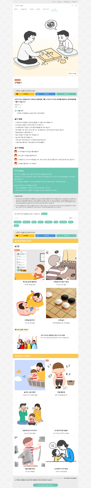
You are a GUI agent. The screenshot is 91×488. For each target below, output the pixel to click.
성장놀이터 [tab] (24, 9)
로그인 (54, 1)
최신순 (74, 218)
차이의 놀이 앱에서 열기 (45, 485)
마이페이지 (74, 1)
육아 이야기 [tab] (46, 9)
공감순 (70, 218)
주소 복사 (66, 94)
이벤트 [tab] (38, 9)
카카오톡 (22, 94)
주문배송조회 (66, 1)
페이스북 (43, 94)
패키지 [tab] (16, 9)
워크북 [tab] (32, 9)
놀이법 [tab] (54, 9)
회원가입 (59, 1)
